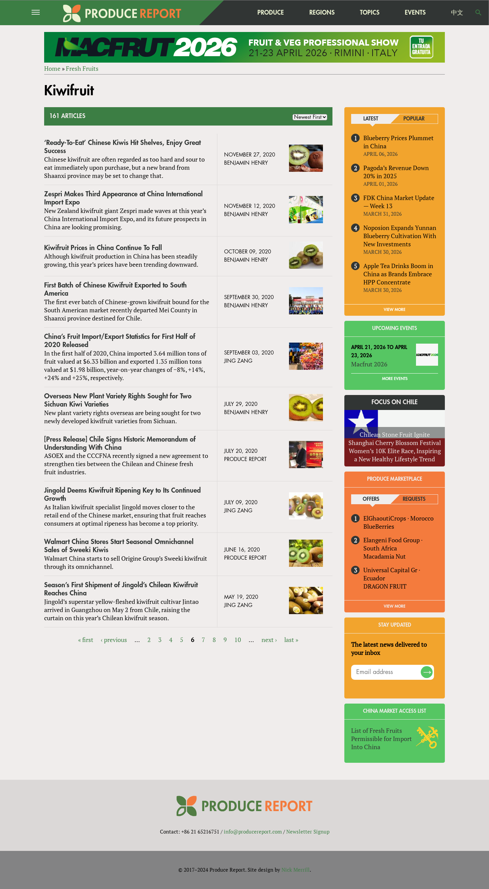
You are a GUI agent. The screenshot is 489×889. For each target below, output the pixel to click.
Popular (413, 118)
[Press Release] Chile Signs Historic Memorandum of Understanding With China (120, 443)
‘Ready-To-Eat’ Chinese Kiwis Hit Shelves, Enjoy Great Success (122, 146)
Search (478, 13)
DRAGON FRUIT (384, 586)
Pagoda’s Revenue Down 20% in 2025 (396, 172)
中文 (457, 13)
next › (269, 640)
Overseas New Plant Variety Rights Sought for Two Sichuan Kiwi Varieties (118, 400)
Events (415, 13)
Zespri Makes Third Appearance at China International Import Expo (123, 198)
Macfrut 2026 (369, 364)
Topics (369, 12)
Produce (270, 12)
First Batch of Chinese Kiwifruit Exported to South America (115, 289)
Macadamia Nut (384, 556)
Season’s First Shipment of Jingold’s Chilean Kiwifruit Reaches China (121, 589)
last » (291, 640)
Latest (370, 118)
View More (394, 606)
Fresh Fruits (82, 68)
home (228, 13)
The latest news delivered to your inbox (389, 648)
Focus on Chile (395, 402)
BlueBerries (378, 526)
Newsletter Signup (307, 831)
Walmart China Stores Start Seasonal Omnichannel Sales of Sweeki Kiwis (119, 546)
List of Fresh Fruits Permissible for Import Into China (381, 738)
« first (85, 640)
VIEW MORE (394, 310)
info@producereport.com (253, 831)
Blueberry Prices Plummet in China (398, 142)
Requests (414, 499)
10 (237, 640)
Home (52, 68)
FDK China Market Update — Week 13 (398, 202)
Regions (321, 12)
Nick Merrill (296, 869)
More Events (395, 379)
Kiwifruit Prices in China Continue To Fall (103, 247)
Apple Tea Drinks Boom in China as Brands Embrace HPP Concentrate (398, 274)
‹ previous (114, 640)
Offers (371, 499)
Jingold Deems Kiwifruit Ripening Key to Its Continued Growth (122, 494)
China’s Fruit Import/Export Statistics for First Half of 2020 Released (119, 340)
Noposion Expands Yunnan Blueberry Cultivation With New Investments (399, 236)
